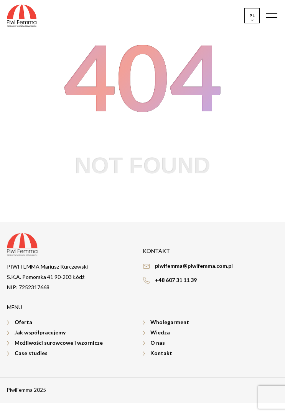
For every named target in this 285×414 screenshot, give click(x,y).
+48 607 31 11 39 (176, 280)
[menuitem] (252, 15)
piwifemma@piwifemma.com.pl (194, 265)
